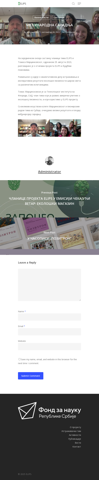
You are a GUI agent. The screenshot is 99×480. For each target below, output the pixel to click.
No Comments (68, 32)
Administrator (33, 32)
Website (22, 341)
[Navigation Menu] (79, 3)
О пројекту (75, 427)
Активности (75, 435)
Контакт (76, 446)
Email (21, 326)
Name (22, 311)
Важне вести (41, 17)
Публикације (74, 438)
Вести (78, 442)
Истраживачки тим (71, 431)
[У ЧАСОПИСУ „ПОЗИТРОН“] (49, 236)
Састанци (59, 17)
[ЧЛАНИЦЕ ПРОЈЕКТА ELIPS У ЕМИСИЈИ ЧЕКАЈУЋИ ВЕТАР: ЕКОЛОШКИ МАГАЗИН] (49, 199)
